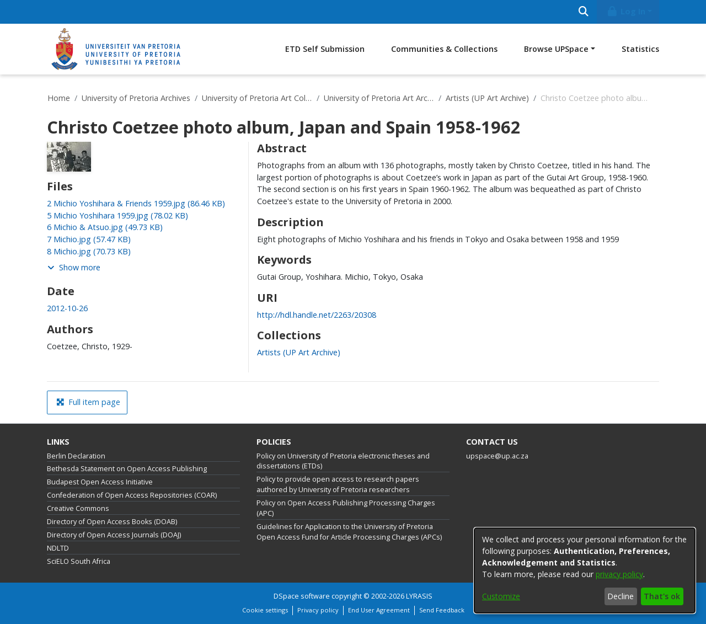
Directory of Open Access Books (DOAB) (112, 521)
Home (58, 98)
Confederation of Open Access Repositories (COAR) (132, 495)
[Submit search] (583, 12)
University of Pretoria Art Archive (379, 98)
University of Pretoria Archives (136, 98)
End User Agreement (379, 610)
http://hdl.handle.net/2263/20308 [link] (316, 315)
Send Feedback (441, 610)
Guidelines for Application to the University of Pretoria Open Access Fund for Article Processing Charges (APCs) (349, 532)
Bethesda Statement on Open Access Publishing (127, 468)
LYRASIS (419, 596)
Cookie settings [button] (265, 610)
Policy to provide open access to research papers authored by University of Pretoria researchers (337, 484)
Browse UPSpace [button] (556, 49)
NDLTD (58, 548)
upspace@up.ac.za (497, 456)
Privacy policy (318, 610)
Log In (626, 11)
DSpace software (302, 596)
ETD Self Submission (325, 49)
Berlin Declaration (76, 456)
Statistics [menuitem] (640, 49)
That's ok (662, 596)
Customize (501, 596)
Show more (73, 267)
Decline (620, 596)
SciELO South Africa (78, 561)
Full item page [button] (88, 402)
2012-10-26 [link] (67, 308)
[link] (136, 203)
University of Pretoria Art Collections (257, 98)
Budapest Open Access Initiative (100, 482)
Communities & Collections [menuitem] (444, 49)
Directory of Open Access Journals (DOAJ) (114, 535)
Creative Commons (78, 508)
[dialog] (584, 570)
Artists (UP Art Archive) (487, 98)
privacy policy (619, 574)
